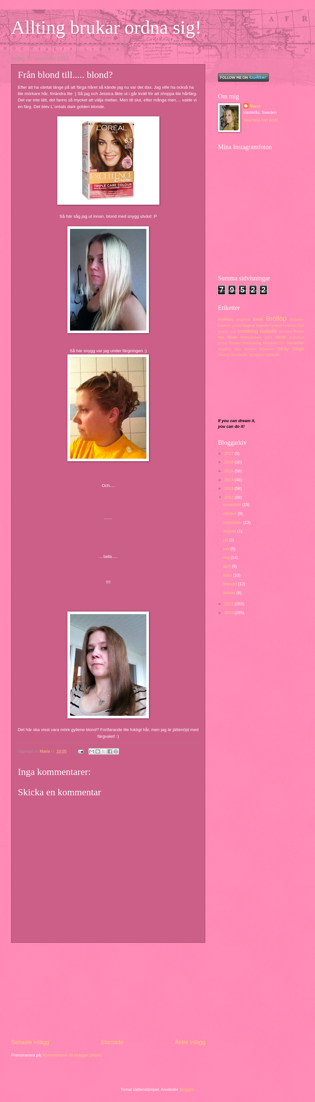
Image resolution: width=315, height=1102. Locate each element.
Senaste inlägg (30, 1042)
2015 (229, 471)
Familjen (276, 325)
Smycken (266, 349)
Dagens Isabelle (255, 325)
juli (226, 539)
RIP (281, 343)
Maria (255, 106)
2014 (229, 479)
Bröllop (276, 318)
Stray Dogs (290, 348)
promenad (296, 337)
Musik (281, 337)
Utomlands (238, 355)
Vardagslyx (256, 355)
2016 (229, 462)
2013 (229, 488)
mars (228, 575)
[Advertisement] (108, 990)
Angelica (243, 319)
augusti (230, 531)
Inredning (247, 331)
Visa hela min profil (260, 120)
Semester (295, 342)
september (233, 522)
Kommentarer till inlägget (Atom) (72, 1055)
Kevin (299, 331)
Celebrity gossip (229, 325)
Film (293, 325)
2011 (229, 603)
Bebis (258, 319)
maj (226, 557)
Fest (286, 325)
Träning (223, 355)
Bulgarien (297, 319)
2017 (229, 453)
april (227, 566)
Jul (281, 331)
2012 (229, 497)
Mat (221, 337)
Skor (237, 349)
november (232, 504)
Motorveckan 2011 (256, 337)
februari (230, 583)
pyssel (222, 343)
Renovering (251, 343)
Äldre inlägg (190, 1042)
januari (229, 592)
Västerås (272, 355)
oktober (230, 513)
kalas (288, 331)
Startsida (112, 1042)
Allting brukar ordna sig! (106, 27)
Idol (233, 331)
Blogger (186, 1089)
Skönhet (250, 349)
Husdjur (223, 331)
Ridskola (270, 343)
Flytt (301, 325)
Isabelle (268, 331)
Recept (235, 343)
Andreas (225, 319)
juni (226, 548)
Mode (232, 337)
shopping (224, 349)
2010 (229, 612)
